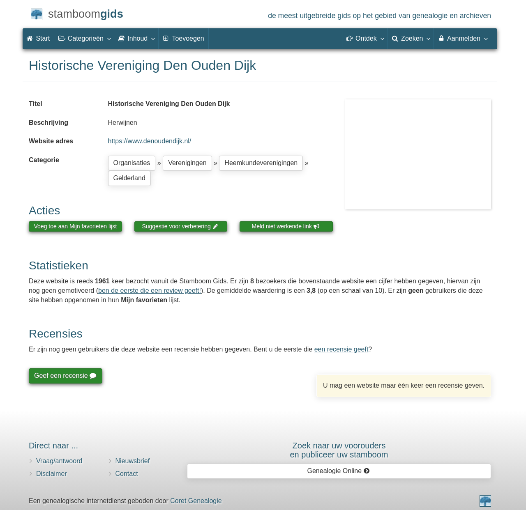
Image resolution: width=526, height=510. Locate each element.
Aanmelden (462, 38)
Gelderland (129, 178)
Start (38, 38)
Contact (126, 473)
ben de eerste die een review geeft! (149, 290)
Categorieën (84, 38)
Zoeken (411, 38)
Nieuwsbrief (132, 460)
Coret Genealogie (195, 500)
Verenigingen (187, 162)
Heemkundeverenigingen (261, 162)
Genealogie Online (338, 470)
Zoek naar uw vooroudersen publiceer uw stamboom (339, 450)
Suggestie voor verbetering (180, 226)
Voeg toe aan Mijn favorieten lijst (75, 226)
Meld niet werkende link (286, 226)
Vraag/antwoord (59, 460)
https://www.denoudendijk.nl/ (149, 141)
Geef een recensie (65, 375)
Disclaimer (51, 473)
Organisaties (131, 162)
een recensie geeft (341, 349)
